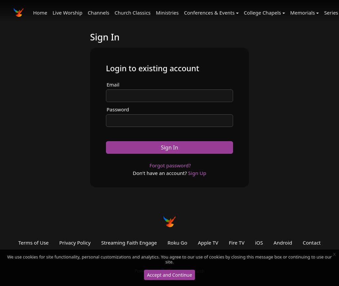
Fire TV (236, 242)
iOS (259, 242)
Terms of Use (33, 242)
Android (282, 242)
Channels (98, 12)
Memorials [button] (302, 12)
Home (40, 12)
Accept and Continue (169, 275)
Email (113, 84)
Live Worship (67, 12)
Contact (311, 242)
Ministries (167, 12)
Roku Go (177, 242)
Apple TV (208, 242)
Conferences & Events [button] (209, 12)
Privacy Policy (75, 242)
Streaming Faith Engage (129, 242)
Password (118, 109)
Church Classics (133, 12)
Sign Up (197, 173)
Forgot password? (170, 165)
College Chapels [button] (262, 12)
